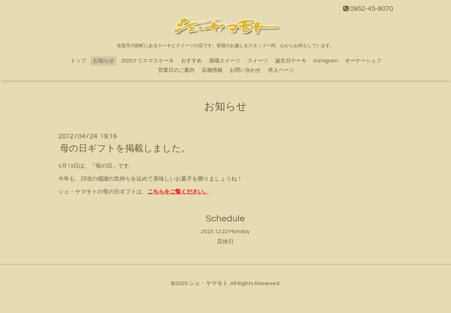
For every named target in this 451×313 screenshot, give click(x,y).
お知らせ (103, 60)
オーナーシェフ (363, 60)
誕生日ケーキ (291, 60)
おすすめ (191, 60)
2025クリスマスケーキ (147, 60)
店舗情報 (212, 70)
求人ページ (281, 70)
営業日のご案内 (176, 70)
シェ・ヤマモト (208, 283)
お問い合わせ (245, 70)
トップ (78, 60)
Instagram (326, 60)
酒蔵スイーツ (224, 60)
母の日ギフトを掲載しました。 (125, 148)
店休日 (225, 241)
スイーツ (257, 60)
